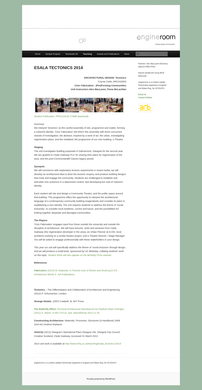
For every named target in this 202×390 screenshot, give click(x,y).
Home (37, 54)
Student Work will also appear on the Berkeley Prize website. (80, 255)
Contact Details (145, 97)
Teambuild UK (71, 54)
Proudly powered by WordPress (101, 379)
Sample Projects (52, 54)
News (126, 54)
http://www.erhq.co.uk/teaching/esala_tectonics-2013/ (93, 343)
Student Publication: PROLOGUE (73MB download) (61, 116)
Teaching (87, 54)
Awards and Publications (108, 54)
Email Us (142, 94)
